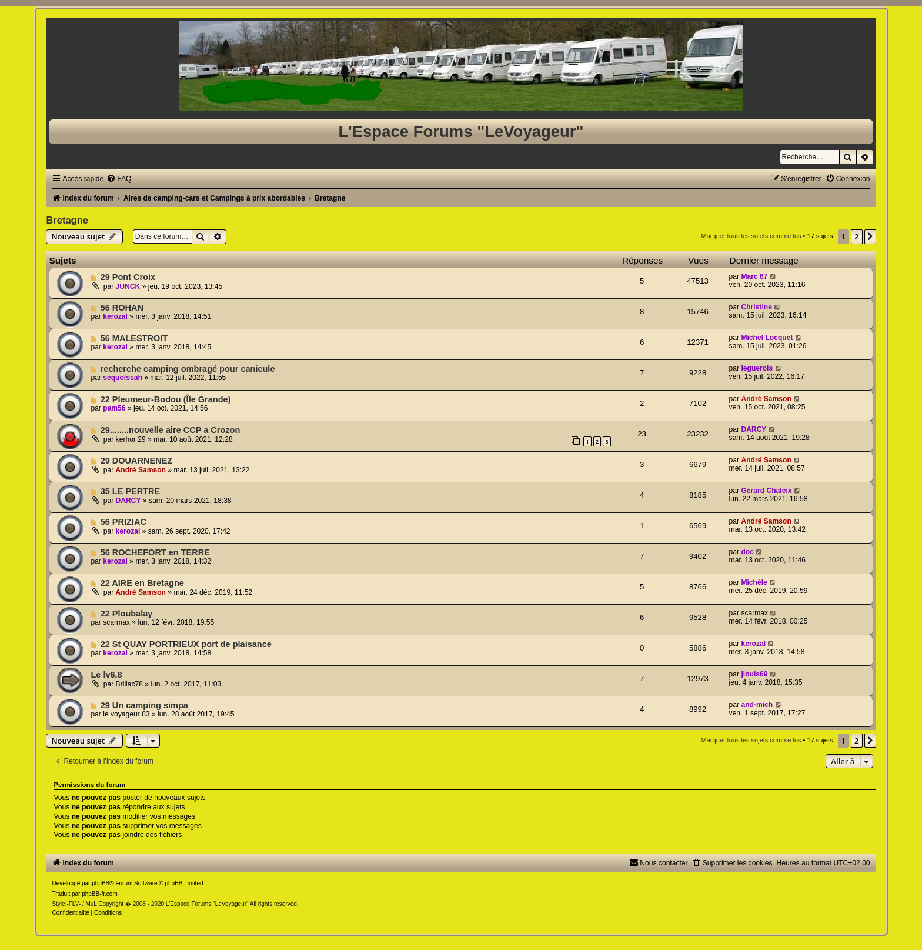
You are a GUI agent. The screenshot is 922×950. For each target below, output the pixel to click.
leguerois (757, 368)
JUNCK (128, 286)
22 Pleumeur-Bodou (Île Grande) (166, 399)
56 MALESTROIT (134, 338)
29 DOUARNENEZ (137, 460)
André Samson (766, 399)
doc (747, 552)
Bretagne (67, 220)
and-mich (757, 705)
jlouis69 (754, 674)
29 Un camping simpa (144, 705)
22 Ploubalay (127, 613)
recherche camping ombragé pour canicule (188, 369)
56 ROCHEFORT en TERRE (155, 552)
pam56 (114, 408)
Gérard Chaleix (766, 490)
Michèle (754, 582)
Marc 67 (754, 276)
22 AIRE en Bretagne (142, 583)
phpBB (100, 883)
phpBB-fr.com (100, 894)
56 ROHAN (122, 307)
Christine (756, 307)
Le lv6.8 (106, 674)
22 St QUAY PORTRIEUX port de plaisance (186, 644)
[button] (870, 236)
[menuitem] (118, 179)
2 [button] (856, 236)
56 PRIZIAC (123, 521)
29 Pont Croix (128, 277)
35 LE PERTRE (131, 491)
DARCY (753, 429)
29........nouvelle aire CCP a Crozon (170, 430)
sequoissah (122, 378)
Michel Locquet (767, 338)
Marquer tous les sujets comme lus (751, 235)
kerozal (115, 316)
